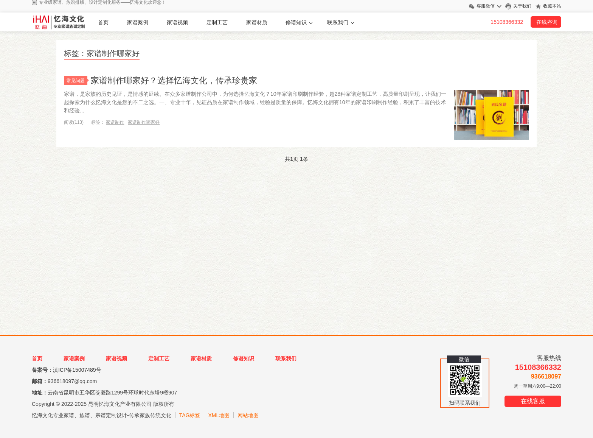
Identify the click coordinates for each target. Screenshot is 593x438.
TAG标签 (189, 415)
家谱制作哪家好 (144, 122)
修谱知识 (296, 22)
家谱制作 (115, 122)
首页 (103, 22)
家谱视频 (177, 22)
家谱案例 (137, 22)
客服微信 (486, 6)
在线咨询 (546, 22)
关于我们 (522, 6)
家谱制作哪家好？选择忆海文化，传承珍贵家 (174, 80)
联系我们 (337, 22)
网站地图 (248, 415)
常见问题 (77, 80)
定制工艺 (217, 22)
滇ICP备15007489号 (77, 370)
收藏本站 (552, 6)
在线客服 (533, 401)
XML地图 (219, 415)
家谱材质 (256, 22)
